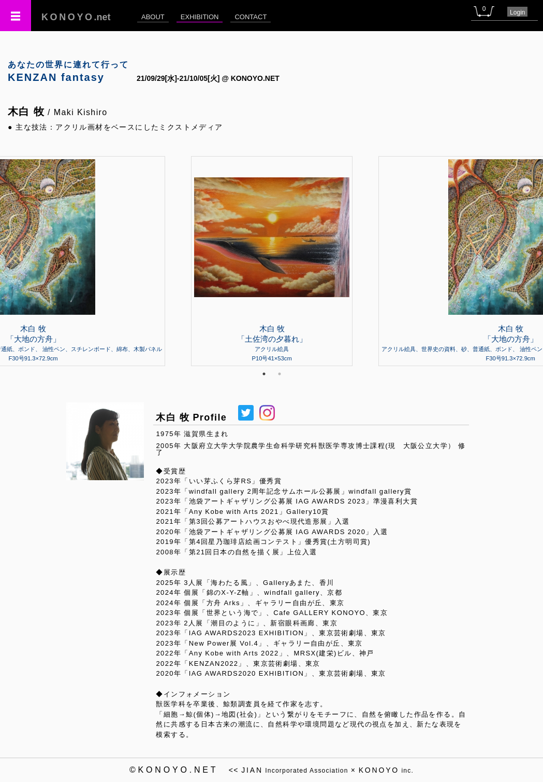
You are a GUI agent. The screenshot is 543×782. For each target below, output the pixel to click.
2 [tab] (279, 374)
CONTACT (250, 17)
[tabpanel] (272, 261)
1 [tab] (264, 374)
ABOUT (153, 17)
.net (76, 17)
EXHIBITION (200, 17)
